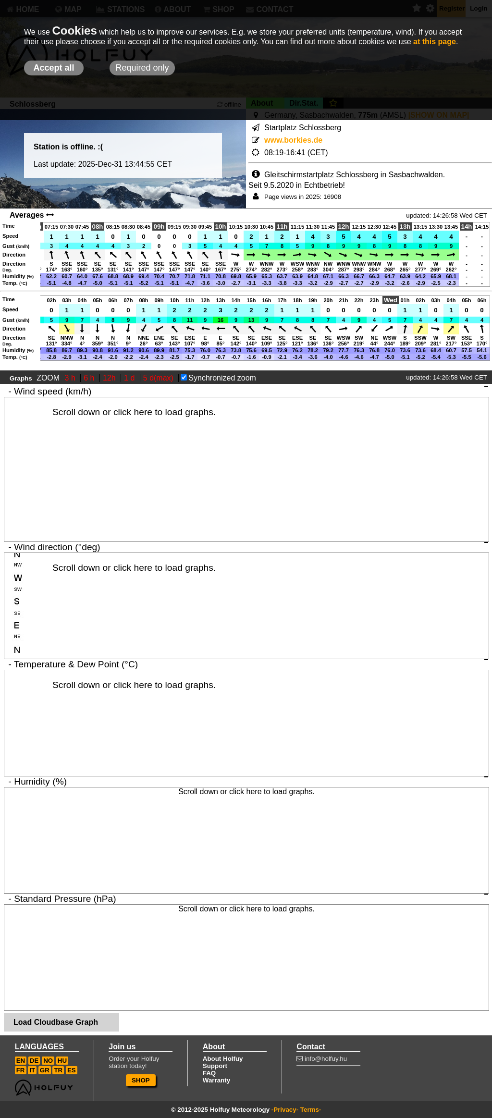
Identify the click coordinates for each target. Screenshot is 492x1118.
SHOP (141, 1080)
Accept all (53, 68)
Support (215, 1065)
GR (44, 1070)
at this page (434, 41)
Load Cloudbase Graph (55, 1022)
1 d (130, 378)
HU (62, 1060)
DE (34, 1060)
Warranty (216, 1080)
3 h (71, 378)
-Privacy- (284, 1109)
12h (110, 378)
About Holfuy (223, 1058)
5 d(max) (159, 378)
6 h (90, 378)
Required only (142, 68)
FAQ (209, 1073)
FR (20, 1070)
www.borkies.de (293, 140)
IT (32, 1070)
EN (20, 1060)
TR (58, 1070)
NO (48, 1060)
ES (71, 1070)
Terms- (310, 1109)
